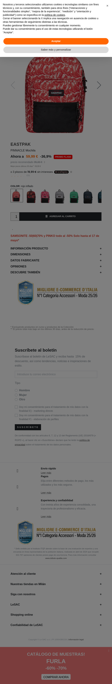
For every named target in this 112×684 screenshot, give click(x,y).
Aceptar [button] (56, 41)
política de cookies (54, 15)
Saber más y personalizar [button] (56, 49)
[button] (107, 6)
